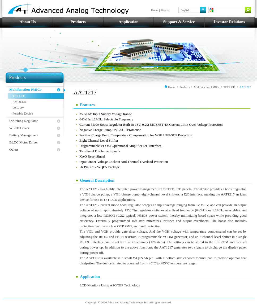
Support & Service (179, 22)
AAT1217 (245, 87)
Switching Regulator (23, 121)
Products (77, 22)
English (185, 10)
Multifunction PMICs (25, 90)
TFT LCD (18, 96)
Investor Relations (229, 22)
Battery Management (23, 135)
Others (14, 149)
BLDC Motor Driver (23, 142)
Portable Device (22, 113)
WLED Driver (19, 128)
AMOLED (19, 102)
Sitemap (165, 10)
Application (128, 22)
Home (154, 10)
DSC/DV (18, 108)
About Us (28, 22)
